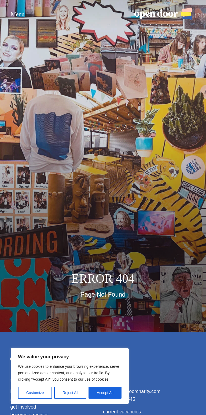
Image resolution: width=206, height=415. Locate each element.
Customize (35, 393)
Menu (17, 14)
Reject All (70, 393)
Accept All (105, 393)
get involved (23, 407)
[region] (70, 376)
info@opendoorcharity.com (131, 391)
